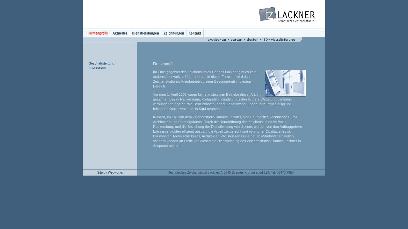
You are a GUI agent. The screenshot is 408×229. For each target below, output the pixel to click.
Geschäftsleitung (101, 63)
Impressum (97, 67)
